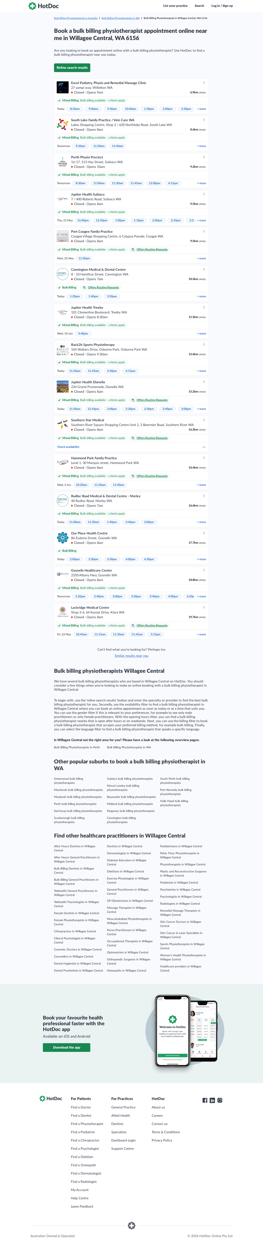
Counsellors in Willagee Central (73, 956)
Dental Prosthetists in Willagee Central (78, 970)
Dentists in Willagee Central (124, 846)
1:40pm (93, 296)
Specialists (119, 1132)
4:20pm (192, 596)
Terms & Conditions (166, 1132)
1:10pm (139, 220)
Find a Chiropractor (85, 1140)
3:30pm (112, 371)
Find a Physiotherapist (87, 1124)
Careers (157, 1115)
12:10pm (93, 409)
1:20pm (75, 296)
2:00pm (168, 109)
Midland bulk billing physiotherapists (130, 804)
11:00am (99, 183)
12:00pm (154, 183)
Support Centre (122, 1148)
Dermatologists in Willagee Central (129, 853)
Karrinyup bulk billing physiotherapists (78, 811)
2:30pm (186, 109)
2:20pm (130, 409)
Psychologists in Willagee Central (181, 896)
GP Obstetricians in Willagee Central (130, 900)
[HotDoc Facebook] (205, 1100)
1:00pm (120, 220)
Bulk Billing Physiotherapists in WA (121, 18)
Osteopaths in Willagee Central (126, 970)
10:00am (130, 109)
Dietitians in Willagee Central (125, 871)
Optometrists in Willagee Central (127, 952)
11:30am (117, 183)
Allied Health (120, 1115)
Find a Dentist (81, 1115)
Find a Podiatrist (83, 1132)
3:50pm (112, 296)
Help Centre (79, 1198)
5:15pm (156, 634)
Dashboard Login (123, 1140)
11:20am (99, 146)
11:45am (136, 183)
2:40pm (168, 409)
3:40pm (155, 596)
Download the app (66, 1047)
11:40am (117, 146)
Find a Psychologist (85, 1148)
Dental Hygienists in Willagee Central (77, 963)
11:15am (100, 634)
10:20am (81, 485)
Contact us (160, 1124)
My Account (80, 1190)
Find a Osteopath (83, 1165)
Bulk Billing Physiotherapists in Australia (75, 18)
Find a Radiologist (84, 1181)
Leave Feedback (82, 1206)
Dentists (117, 1124)
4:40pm (83, 333)
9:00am (93, 109)
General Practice (123, 1107)
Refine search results (72, 67)
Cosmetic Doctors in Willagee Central (78, 949)
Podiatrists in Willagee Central (179, 882)
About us (158, 1107)
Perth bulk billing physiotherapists (75, 804)
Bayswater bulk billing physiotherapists (131, 797)
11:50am (75, 409)
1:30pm (149, 109)
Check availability (131, 447)
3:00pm (186, 409)
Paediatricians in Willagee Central (181, 846)
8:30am (75, 109)
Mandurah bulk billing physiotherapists (78, 790)
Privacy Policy (162, 1140)
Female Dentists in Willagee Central (76, 913)
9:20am (80, 146)
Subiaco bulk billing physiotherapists (130, 778)
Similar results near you (131, 655)
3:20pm (136, 596)
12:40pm (83, 220)
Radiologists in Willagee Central (180, 903)
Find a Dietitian (82, 1157)
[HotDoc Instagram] (219, 1100)
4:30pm (149, 559)
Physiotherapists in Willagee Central (182, 864)
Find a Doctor (81, 1107)
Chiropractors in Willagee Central (75, 931)
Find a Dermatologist (86, 1173)
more (201, 109)
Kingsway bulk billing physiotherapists (131, 811)
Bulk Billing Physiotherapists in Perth (77, 747)
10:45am (81, 634)
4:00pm (130, 559)
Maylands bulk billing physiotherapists (78, 797)
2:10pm (176, 220)
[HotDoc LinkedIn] (212, 1100)
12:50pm (101, 220)
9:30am (112, 109)
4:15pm (173, 183)
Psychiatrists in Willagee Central (180, 889)
